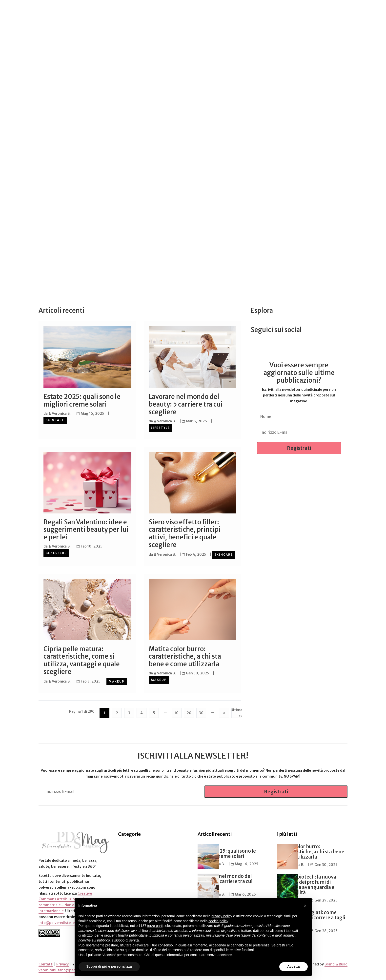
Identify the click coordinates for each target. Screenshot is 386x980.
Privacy (62, 963)
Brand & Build (336, 963)
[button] (305, 906)
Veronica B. (61, 413)
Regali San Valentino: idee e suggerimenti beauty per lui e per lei (85, 529)
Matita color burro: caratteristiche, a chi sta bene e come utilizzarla (185, 655)
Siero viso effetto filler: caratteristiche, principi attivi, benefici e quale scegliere (185, 533)
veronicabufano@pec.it (59, 969)
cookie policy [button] (218, 921)
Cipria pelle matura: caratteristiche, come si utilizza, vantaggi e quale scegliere (81, 659)
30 (201, 712)
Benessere (56, 552)
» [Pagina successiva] (224, 712)
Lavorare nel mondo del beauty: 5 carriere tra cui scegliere (186, 404)
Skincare (55, 420)
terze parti (155, 926)
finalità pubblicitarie (133, 935)
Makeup (116, 681)
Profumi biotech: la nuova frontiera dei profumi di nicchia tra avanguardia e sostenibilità (306, 884)
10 (177, 712)
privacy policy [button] (221, 916)
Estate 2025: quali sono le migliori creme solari (82, 400)
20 (189, 712)
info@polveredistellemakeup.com (68, 922)
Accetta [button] (293, 966)
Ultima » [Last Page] (236, 712)
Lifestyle (160, 428)
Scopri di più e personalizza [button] (109, 966)
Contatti (46, 963)
